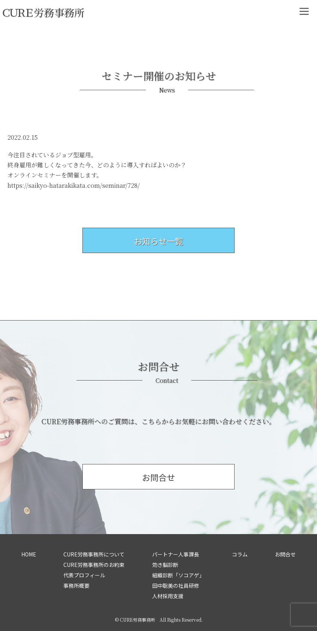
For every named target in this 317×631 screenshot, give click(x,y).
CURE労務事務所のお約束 (94, 564)
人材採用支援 (167, 596)
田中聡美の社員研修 (175, 585)
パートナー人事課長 (175, 554)
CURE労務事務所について (94, 554)
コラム (240, 554)
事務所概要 (76, 585)
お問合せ (285, 554)
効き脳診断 (165, 564)
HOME (28, 554)
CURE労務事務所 (137, 619)
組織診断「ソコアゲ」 (178, 575)
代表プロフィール (84, 575)
